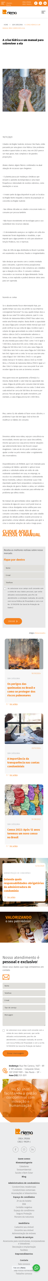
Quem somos (24, 1159)
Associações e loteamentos (24, 1193)
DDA (24, 1204)
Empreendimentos (24, 1254)
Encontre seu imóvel (24, 1230)
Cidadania (24, 1166)
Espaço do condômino (24, 1197)
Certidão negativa (24, 1207)
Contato (24, 1260)
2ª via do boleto (24, 1201)
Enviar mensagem (15, 1053)
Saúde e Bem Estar (24, 1173)
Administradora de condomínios (24, 1183)
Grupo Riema (10, 12)
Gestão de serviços (24, 1237)
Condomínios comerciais (24, 1190)
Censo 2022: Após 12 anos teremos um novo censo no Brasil (23, 833)
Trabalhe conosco (24, 1273)
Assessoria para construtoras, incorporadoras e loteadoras (24, 1242)
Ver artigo (14, 704)
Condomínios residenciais (24, 1187)
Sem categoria (17, 25)
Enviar (11, 621)
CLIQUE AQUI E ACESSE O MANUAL (22, 533)
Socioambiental (24, 1169)
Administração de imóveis (24, 1233)
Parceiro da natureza (24, 1217)
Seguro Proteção (24, 1213)
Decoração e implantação (24, 1247)
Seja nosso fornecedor (24, 1270)
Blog (24, 1176)
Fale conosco (24, 1264)
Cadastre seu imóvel (24, 1227)
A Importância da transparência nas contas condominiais (23, 762)
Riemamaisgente (24, 1162)
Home (6, 25)
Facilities (24, 1250)
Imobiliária (24, 1223)
